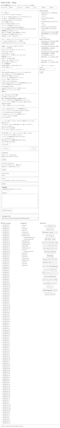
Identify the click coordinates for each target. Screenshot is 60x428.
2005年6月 (5, 398)
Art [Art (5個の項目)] (53, 229)
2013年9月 (5, 310)
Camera (24, 232)
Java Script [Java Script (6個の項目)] (45, 266)
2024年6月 (5, 232)
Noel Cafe (4, 72)
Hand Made (25, 242)
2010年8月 (5, 345)
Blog (14, 2)
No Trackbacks (19, 14)
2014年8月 (5, 291)
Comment (4, 193)
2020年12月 (5, 242)
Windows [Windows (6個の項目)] (49, 229)
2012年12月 (5, 319)
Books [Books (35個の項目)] (45, 262)
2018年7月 (5, 256)
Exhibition (24, 235)
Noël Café (5, 2)
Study (23, 261)
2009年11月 (5, 358)
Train (23, 263)
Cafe (23, 230)
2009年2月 (5, 373)
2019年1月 (5, 249)
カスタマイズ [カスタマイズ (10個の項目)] (54, 273)
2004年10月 (5, 408)
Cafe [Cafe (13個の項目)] (56, 242)
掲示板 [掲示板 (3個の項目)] (51, 279)
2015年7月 (5, 274)
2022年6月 (5, 239)
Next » (34, 148)
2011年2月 (5, 340)
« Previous (5, 148)
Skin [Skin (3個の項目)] (56, 248)
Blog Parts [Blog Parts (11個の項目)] (53, 269)
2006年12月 (5, 375)
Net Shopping (25, 247)
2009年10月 (5, 359)
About (51, 7)
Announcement (27, 239)
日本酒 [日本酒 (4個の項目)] (45, 283)
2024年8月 (5, 228)
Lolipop (12, 72)
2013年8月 (5, 312)
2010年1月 (5, 354)
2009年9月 (5, 361)
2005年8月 (5, 394)
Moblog (24, 246)
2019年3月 (5, 247)
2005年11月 (5, 389)
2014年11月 (5, 286)
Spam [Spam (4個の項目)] (48, 269)
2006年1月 (5, 386)
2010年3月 (5, 351)
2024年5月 (5, 233)
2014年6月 (5, 295)
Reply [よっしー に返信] (4, 159)
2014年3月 (5, 300)
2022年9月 (5, 235)
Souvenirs (20, 7)
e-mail (3, 178)
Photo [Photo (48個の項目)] (51, 226)
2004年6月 (5, 414)
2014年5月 (5, 296)
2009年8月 (5, 363)
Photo (11, 7)
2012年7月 (5, 324)
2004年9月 (5, 410)
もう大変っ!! (6, 12)
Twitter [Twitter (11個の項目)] (55, 290)
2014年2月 (5, 302)
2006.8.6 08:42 (13, 154)
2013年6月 (5, 316)
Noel (45, 60)
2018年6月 (5, 258)
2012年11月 (5, 321)
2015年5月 (5, 277)
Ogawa (13, 81)
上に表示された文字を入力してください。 (12, 189)
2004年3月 (5, 415)
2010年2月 (5, 352)
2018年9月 (5, 254)
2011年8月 (5, 333)
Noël (4, 14)
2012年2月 (5, 328)
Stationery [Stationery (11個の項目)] (45, 279)
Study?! (28, 7)
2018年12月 (5, 251)
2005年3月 (5, 400)
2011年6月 (5, 335)
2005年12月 (5, 387)
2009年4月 (5, 370)
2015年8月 (5, 272)
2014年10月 (5, 288)
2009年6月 (5, 366)
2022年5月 (5, 240)
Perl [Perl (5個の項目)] (56, 245)
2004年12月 (5, 405)
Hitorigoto (24, 244)
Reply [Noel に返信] (4, 169)
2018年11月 (5, 253)
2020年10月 (5, 246)
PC (23, 249)
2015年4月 (5, 279)
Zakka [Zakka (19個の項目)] (55, 279)
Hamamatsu (25, 240)
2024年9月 (5, 226)
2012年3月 (5, 326)
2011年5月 (5, 337)
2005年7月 (5, 396)
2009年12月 (5, 356)
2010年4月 (5, 349)
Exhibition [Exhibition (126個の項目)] (53, 266)
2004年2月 (5, 417)
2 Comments (12, 14)
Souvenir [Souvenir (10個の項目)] (52, 294)
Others (43, 7)
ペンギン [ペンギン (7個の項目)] (45, 245)
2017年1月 (5, 261)
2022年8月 (5, 237)
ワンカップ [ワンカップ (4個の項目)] (54, 262)
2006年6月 (5, 384)
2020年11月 (5, 244)
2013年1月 (5, 317)
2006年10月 (5, 377)
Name (3, 175)
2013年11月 (5, 307)
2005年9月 (5, 393)
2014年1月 (5, 303)
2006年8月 (5, 380)
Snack (23, 256)
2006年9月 (5, 379)
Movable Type (11, 16)
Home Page (4, 7)
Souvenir (24, 258)
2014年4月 (5, 298)
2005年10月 (5, 391)
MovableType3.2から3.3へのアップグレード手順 (13, 42)
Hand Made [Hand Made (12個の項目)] (46, 248)
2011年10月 (5, 331)
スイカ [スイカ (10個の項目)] (55, 232)
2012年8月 (5, 323)
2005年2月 (5, 401)
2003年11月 (5, 422)
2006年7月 (5, 382)
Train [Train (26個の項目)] (44, 273)
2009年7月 (5, 365)
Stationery (24, 260)
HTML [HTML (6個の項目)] (52, 248)
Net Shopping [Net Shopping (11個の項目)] (50, 235)
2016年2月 (5, 268)
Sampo (24, 254)
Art (23, 226)
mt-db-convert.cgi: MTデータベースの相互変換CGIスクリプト (17, 82)
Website (4, 183)
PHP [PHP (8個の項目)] (56, 259)
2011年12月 (5, 330)
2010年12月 (5, 344)
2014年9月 (5, 289)
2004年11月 (5, 407)
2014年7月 (5, 293)
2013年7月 (5, 314)
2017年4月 (5, 260)
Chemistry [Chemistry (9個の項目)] (45, 242)
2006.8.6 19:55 (11, 163)
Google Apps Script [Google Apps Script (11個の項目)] (48, 259)
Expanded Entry (14, 27)
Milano (11, 41)
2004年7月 (5, 412)
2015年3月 (5, 281)
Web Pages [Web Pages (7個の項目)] (51, 245)
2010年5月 (5, 347)
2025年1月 (5, 225)
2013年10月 (5, 309)
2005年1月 (5, 403)
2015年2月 (5, 282)
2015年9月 (5, 270)
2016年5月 (5, 263)
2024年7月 (5, 230)
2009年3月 (5, 372)
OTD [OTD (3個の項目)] (45, 269)
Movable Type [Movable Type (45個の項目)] (48, 232)
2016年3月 (5, 267)
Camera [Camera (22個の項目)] (51, 242)
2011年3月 (5, 338)
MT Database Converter (8, 86)
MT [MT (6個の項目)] (55, 226)
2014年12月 (5, 284)
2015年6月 (5, 275)
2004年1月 (5, 419)
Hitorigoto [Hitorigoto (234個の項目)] (47, 290)
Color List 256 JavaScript (47, 18)
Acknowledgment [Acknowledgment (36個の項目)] (50, 276)
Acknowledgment (28, 237)
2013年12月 (5, 305)
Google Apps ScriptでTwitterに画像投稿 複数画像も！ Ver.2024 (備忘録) (49, 33)
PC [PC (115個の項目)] (49, 283)
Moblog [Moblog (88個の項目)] (50, 256)
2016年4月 (5, 265)
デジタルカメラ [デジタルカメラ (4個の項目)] (50, 286)
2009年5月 (5, 368)
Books (23, 228)
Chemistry (24, 233)
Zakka (23, 265)
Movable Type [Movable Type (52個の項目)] (50, 239)
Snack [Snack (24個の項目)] (47, 294)
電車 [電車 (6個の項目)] (50, 262)
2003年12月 (5, 421)
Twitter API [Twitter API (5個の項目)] (54, 283)
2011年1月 (5, 342)
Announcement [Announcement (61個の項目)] (50, 252)
